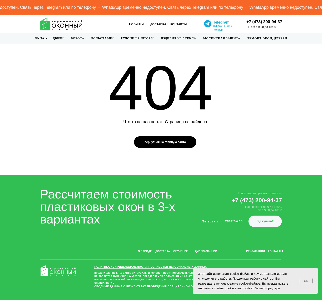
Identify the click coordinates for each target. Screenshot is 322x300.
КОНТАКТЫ (178, 24)
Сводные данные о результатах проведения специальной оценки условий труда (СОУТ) (166, 286)
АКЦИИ (212, 251)
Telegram (221, 22)
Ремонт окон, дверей (267, 38)
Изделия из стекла (178, 38)
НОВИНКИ (136, 24)
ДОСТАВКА (158, 24)
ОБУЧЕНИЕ (180, 251)
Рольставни (102, 38)
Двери (58, 38)
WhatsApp (234, 221)
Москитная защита (221, 38)
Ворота (77, 38)
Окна (39, 38)
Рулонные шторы (137, 38)
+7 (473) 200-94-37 (264, 21)
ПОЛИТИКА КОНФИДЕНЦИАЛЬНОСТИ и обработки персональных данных (150, 266)
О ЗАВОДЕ (145, 251)
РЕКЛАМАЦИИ (255, 251)
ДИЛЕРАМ (201, 251)
